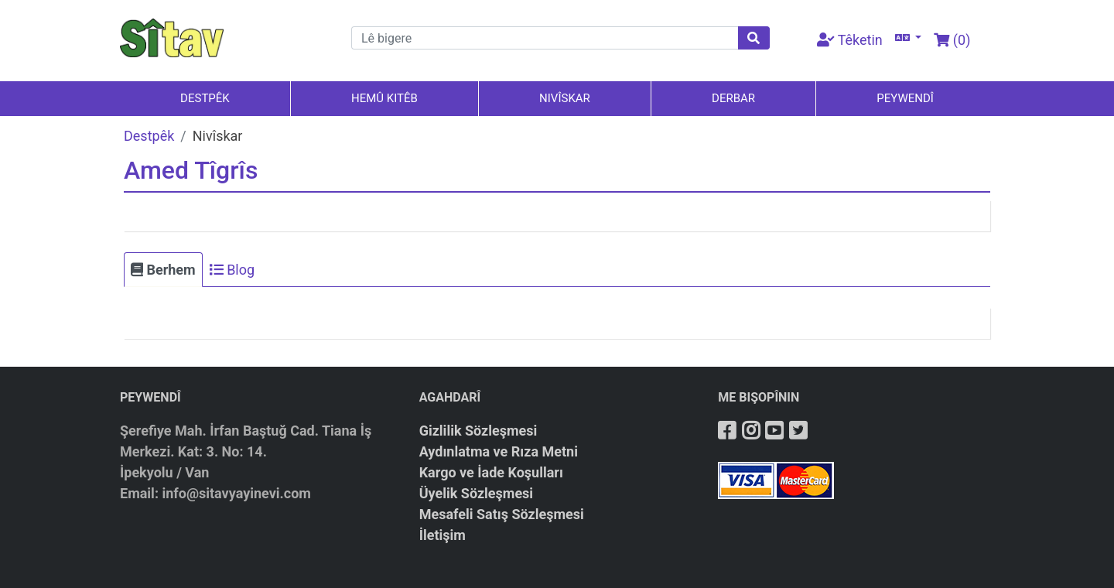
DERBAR (733, 98)
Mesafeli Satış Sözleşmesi (501, 514)
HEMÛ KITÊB (384, 98)
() (952, 39)
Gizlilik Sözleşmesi (478, 430)
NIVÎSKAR (564, 98)
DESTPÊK (205, 98)
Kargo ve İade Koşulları (491, 472)
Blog (232, 270)
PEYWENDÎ (905, 98)
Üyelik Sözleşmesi (476, 493)
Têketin (850, 40)
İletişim (442, 535)
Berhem (163, 270)
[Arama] (544, 38)
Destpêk (149, 136)
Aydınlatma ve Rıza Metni (498, 451)
